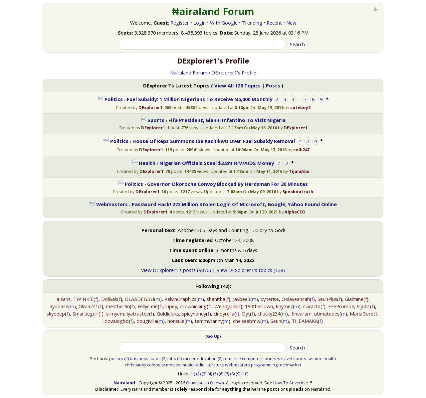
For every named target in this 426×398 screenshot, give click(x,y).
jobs (171, 358)
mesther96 (118, 306)
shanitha (216, 299)
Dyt (246, 313)
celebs (153, 365)
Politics (114, 99)
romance (232, 358)
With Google (224, 22)
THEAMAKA (305, 321)
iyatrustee (138, 313)
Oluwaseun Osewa (205, 383)
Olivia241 (88, 306)
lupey (171, 306)
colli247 (301, 150)
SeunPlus (327, 299)
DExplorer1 (150, 107)
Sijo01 (363, 306)
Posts (273, 85)
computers (253, 358)
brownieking (193, 306)
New (291, 22)
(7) (226, 374)
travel (286, 358)
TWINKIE (83, 299)
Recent (274, 22)
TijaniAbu (299, 171)
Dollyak (109, 299)
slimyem (115, 313)
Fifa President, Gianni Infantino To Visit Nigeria (227, 120)
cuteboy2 (300, 107)
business (139, 358)
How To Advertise (290, 383)
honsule (175, 321)
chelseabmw (246, 321)
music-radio (193, 365)
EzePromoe (341, 306)
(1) (192, 374)
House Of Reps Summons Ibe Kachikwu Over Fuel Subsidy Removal (213, 141)
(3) (204, 374)
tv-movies (170, 365)
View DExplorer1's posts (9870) (176, 270)
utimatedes (326, 313)
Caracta (311, 306)
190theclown (259, 306)
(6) (221, 374)
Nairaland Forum (188, 72)
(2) (126, 358)
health (329, 358)
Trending (252, 22)
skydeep (56, 313)
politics (116, 358)
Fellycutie (147, 306)
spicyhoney (194, 313)
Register (179, 22)
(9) (238, 374)
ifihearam (301, 313)
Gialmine (354, 299)
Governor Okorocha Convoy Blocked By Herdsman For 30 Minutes (227, 184)
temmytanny (209, 321)
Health (147, 163)
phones (272, 358)
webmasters (237, 365)
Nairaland (124, 383)
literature (215, 365)
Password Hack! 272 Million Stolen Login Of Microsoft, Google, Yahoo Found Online (234, 204)
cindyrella (224, 313)
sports (299, 358)
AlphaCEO (295, 212)
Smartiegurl (86, 313)
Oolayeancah (296, 299)
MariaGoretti (364, 313)
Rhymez (284, 306)
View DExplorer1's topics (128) (251, 270)
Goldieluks (168, 313)
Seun (276, 321)
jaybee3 (241, 299)
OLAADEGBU (139, 299)
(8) (232, 374)
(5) (215, 374)
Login (199, 22)
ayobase (59, 306)
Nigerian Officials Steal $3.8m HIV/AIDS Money (216, 163)
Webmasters (112, 204)
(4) (209, 374)
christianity (135, 365)
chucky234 (269, 313)
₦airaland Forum (213, 11)
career (189, 358)
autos (155, 358)
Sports (155, 120)
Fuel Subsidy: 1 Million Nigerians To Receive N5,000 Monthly (199, 99)
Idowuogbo (116, 321)
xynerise (270, 299)
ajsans (64, 299)
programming (264, 365)
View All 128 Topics (237, 85)
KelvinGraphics (180, 299)
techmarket (290, 365)
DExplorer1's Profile (233, 72)
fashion (314, 358)
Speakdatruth (298, 192)
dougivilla (146, 321)
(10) (244, 374)
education (207, 358)
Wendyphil (225, 306)
